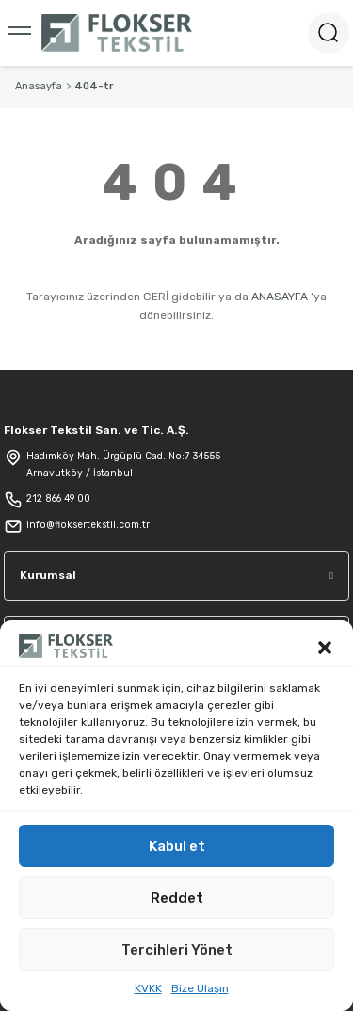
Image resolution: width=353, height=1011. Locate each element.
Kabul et (177, 846)
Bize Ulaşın (200, 988)
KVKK (148, 988)
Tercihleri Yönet (177, 949)
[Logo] (116, 33)
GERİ (155, 296)
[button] (324, 645)
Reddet (177, 898)
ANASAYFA (279, 296)
